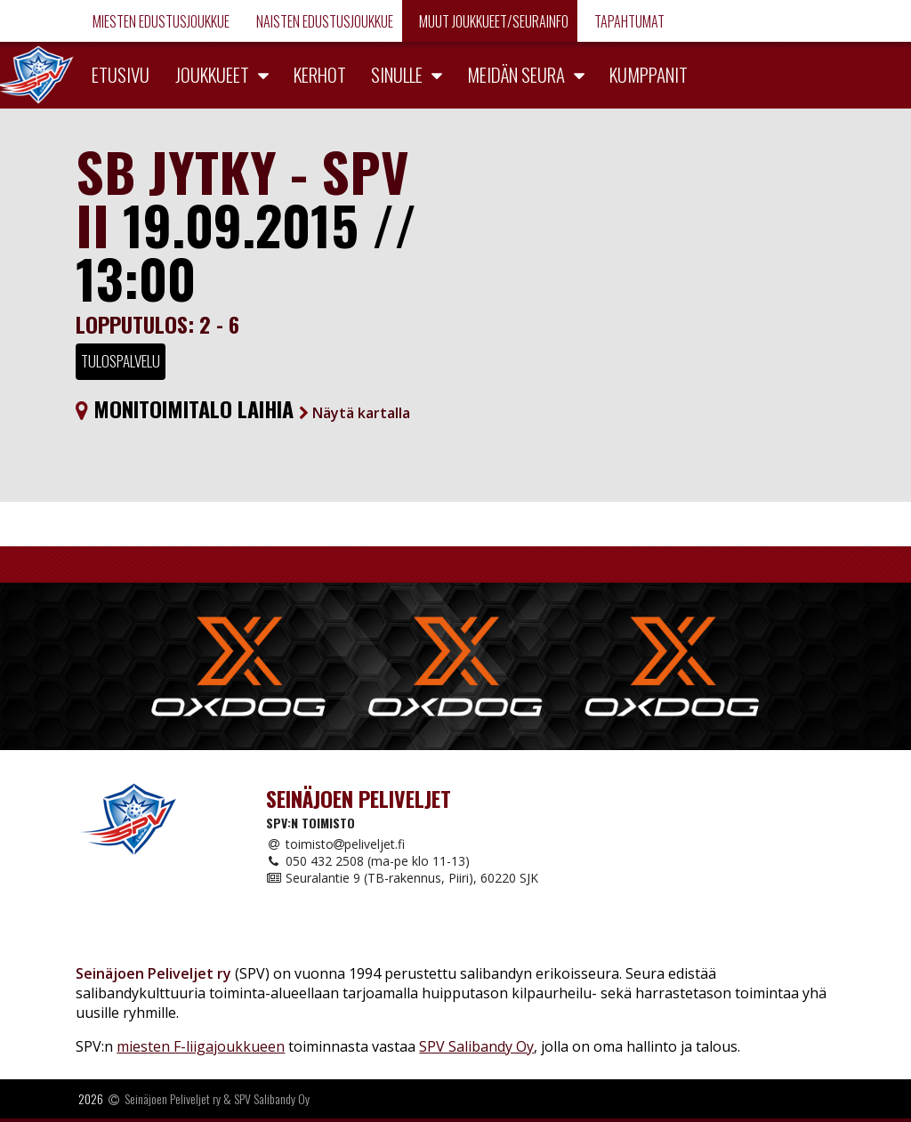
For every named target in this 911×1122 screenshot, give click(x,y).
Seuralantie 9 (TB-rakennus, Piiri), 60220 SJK (402, 877)
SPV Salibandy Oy (476, 1046)
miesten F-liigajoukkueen (201, 1046)
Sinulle (397, 74)
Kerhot (320, 74)
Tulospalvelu (120, 361)
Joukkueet (212, 74)
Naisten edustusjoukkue (323, 21)
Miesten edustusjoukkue (160, 21)
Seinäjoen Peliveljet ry (173, 1098)
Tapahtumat (628, 21)
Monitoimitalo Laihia (243, 408)
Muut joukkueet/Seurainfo (492, 21)
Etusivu (120, 74)
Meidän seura (516, 74)
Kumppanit (648, 74)
